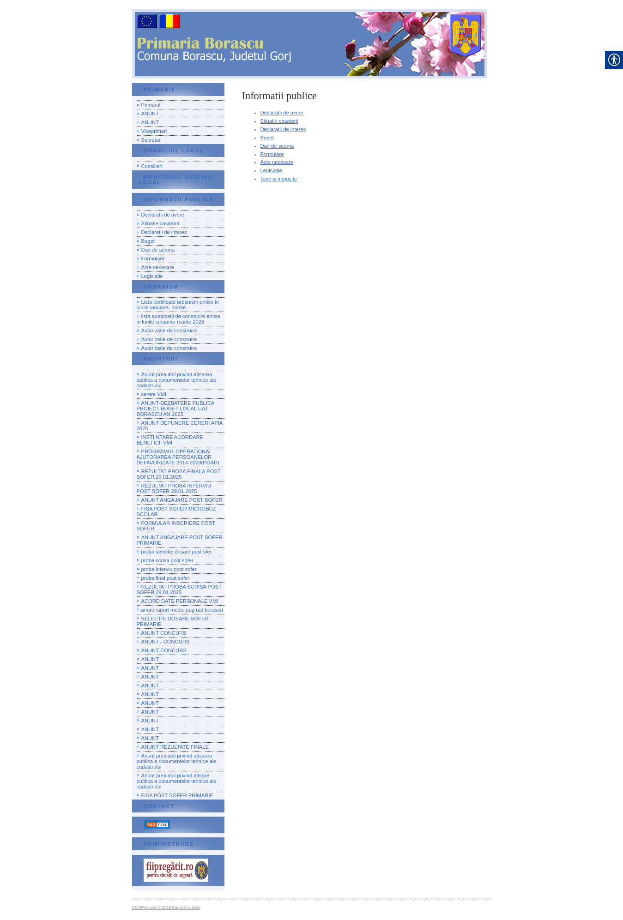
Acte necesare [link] (158, 267)
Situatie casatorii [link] (160, 223)
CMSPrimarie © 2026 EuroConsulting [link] (166, 907)
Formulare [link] (153, 258)
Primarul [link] (151, 105)
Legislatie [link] (152, 276)
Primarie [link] (160, 89)
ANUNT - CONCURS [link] (165, 641)
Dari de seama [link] (158, 250)
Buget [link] (148, 241)
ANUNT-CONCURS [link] (164, 650)
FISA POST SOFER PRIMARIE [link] (177, 795)
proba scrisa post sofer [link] (167, 560)
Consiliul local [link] (174, 150)
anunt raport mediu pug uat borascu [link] (182, 610)
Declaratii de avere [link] (162, 214)
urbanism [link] (161, 286)
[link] (154, 827)
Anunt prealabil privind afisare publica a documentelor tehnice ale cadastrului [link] (177, 781)
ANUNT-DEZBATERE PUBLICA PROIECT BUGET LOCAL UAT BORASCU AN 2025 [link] (176, 408)
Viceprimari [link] (154, 131)
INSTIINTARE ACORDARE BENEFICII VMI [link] (170, 439)
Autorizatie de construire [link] (169, 330)
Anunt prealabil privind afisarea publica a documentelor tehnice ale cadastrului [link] (177, 380)
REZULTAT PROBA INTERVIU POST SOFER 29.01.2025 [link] (174, 488)
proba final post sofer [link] (165, 578)
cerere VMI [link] (154, 394)
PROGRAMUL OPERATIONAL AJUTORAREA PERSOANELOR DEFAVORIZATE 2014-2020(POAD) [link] (178, 457)
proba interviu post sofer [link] (169, 569)
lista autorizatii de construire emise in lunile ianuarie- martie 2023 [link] (179, 319)
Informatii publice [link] (179, 199)
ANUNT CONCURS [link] (164, 633)
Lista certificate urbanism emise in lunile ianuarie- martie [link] (178, 304)
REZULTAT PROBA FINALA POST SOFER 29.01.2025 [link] (179, 474)
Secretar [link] (151, 140)
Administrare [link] (169, 844)
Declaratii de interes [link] (164, 232)
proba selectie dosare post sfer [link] (176, 551)
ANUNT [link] (150, 113)
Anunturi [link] (161, 358)
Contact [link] (159, 806)
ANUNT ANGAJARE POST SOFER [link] (182, 500)
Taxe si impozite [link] (278, 178)
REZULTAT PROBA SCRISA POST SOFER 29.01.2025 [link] (179, 589)
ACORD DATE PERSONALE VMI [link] (179, 601)
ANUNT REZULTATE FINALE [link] (175, 747)
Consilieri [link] (152, 166)
